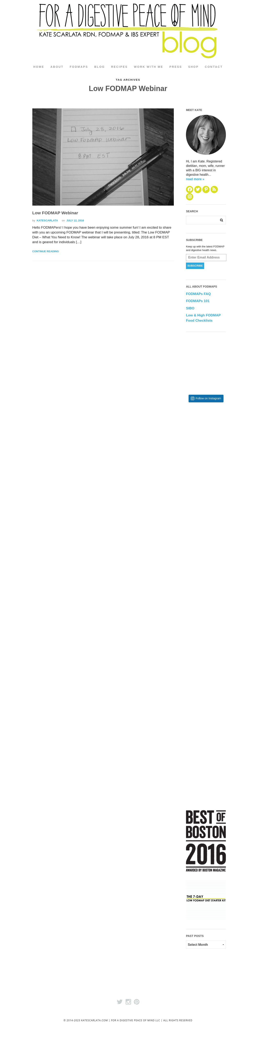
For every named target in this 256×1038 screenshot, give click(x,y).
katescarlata (47, 220)
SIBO (190, 308)
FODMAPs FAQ (198, 294)
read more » (195, 179)
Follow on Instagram (208, 398)
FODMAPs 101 (197, 301)
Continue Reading (45, 251)
